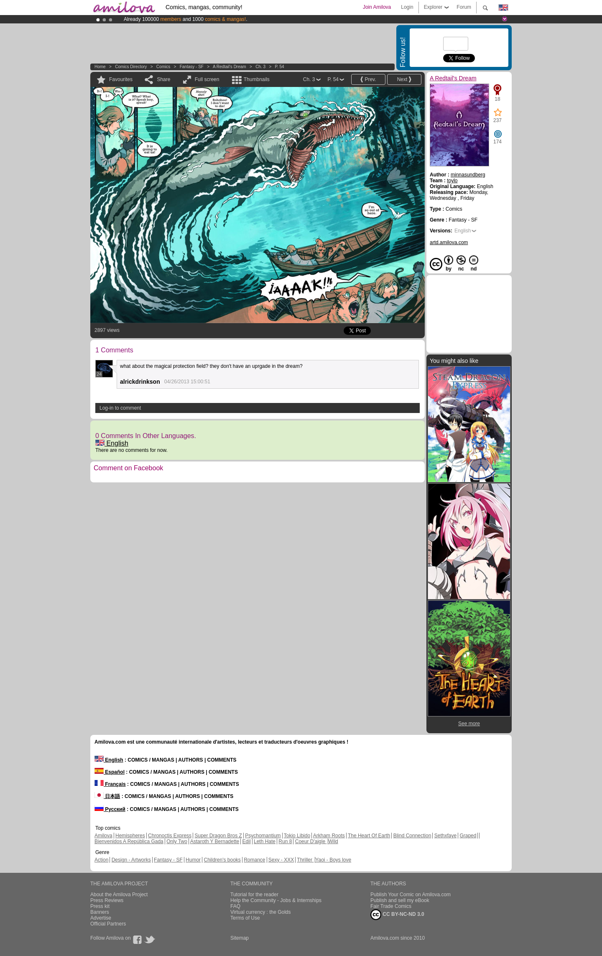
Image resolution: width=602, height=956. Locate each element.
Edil (246, 841)
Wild (333, 841)
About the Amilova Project (119, 894)
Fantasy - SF (192, 66)
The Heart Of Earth (369, 836)
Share (163, 79)
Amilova (103, 836)
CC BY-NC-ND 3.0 (397, 914)
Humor (193, 860)
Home (100, 66)
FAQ (235, 906)
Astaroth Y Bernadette (215, 841)
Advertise (100, 918)
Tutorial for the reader (254, 894)
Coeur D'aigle (311, 841)
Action (101, 860)
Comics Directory (131, 66)
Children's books (222, 860)
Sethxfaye (445, 836)
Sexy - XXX (281, 860)
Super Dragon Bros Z (218, 836)
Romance (254, 860)
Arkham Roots (329, 836)
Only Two (176, 841)
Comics (163, 66)
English (111, 443)
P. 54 (279, 66)
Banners (99, 912)
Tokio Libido (297, 836)
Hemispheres (130, 836)
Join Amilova (377, 7)
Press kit (100, 906)
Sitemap (239, 938)
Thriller (305, 860)
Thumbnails (257, 79)
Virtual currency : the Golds (260, 912)
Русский (109, 809)
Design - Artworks (131, 860)
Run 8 (285, 841)
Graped (467, 836)
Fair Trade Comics (390, 906)
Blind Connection (412, 836)
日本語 (107, 796)
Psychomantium (263, 836)
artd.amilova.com (449, 242)
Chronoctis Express (169, 836)
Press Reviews (106, 900)
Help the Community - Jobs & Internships (275, 900)
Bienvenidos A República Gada (128, 841)
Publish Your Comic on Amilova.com (410, 894)
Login (407, 7)
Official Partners (108, 924)
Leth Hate (264, 841)
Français (110, 784)
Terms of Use (245, 918)
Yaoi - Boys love (333, 860)
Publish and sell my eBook (399, 900)
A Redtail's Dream (229, 66)
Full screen (207, 79)
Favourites (121, 79)
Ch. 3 (260, 66)
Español (109, 772)
